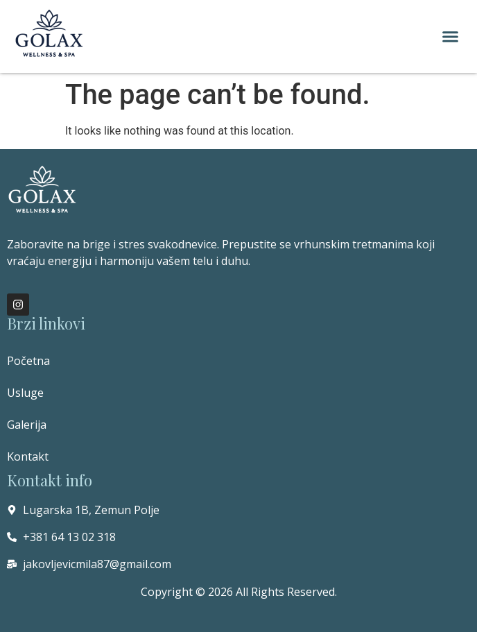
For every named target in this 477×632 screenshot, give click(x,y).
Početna (28, 360)
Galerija (26, 424)
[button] (450, 37)
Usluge (25, 392)
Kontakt (28, 456)
